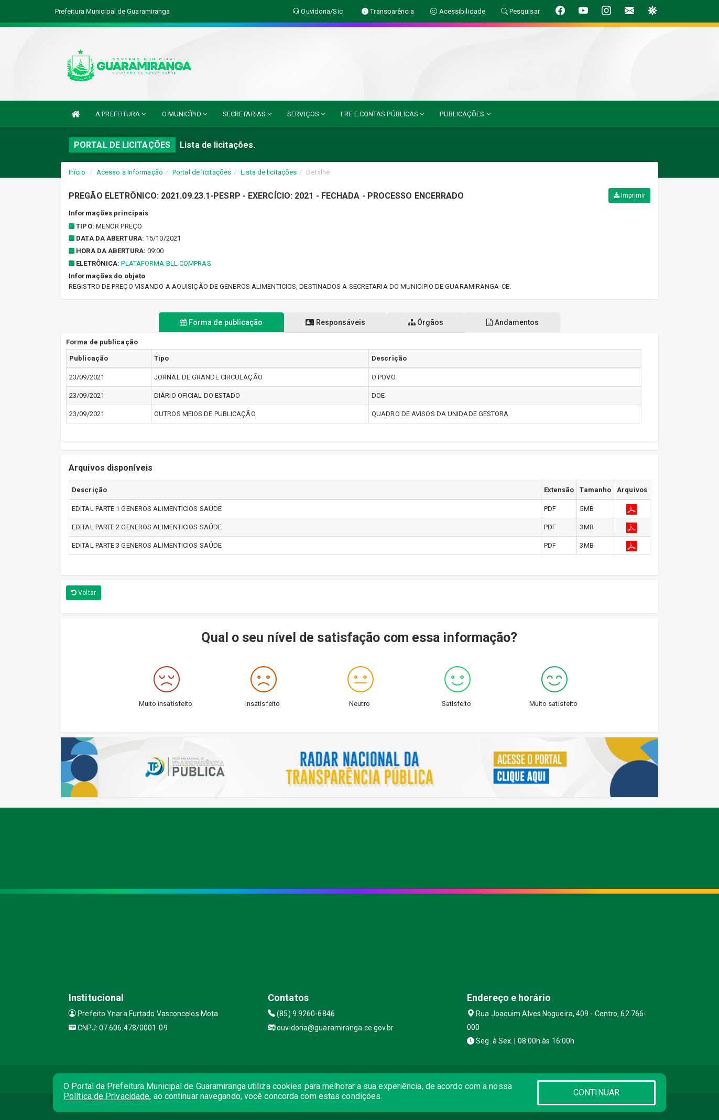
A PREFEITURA (120, 114)
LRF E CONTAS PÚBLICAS (382, 114)
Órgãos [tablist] (426, 322)
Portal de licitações (201, 172)
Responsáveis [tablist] (334, 322)
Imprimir (629, 195)
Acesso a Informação (129, 172)
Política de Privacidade (106, 1096)
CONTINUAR (596, 1092)
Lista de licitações (269, 172)
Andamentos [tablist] (514, 322)
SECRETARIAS (247, 114)
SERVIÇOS (306, 114)
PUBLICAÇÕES (465, 114)
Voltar (83, 592)
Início (77, 172)
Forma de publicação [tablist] (219, 322)
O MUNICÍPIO (184, 114)
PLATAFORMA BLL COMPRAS (166, 263)
